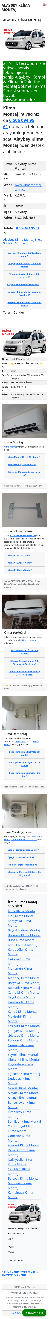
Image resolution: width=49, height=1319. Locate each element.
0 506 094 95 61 (27, 228)
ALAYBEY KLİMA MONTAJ (16, 7)
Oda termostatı (29, 640)
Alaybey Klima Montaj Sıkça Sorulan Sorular (22, 241)
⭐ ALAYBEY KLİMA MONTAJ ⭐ (27, 363)
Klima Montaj (10, 446)
